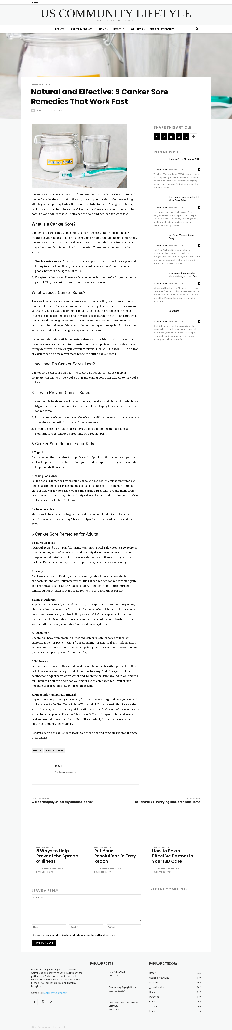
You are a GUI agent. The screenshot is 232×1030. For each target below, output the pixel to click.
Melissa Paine (160, 169)
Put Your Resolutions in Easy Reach (115, 856)
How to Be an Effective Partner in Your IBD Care (172, 856)
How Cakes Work (117, 972)
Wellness (138, 29)
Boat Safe (174, 311)
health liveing (54, 750)
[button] (197, 29)
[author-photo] (38, 868)
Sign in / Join (36, 2)
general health (41, 84)
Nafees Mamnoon (51, 868)
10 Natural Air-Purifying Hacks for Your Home (167, 802)
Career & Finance (83, 29)
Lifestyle (119, 29)
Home (103, 29)
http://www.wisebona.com (65, 772)
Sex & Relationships (163, 29)
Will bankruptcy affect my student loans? (62, 802)
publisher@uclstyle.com (55, 992)
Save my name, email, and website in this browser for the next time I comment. (75, 935)
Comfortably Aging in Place (122, 987)
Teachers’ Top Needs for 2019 (184, 159)
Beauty (60, 29)
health (37, 750)
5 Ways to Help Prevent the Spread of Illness (57, 856)
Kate (40, 110)
